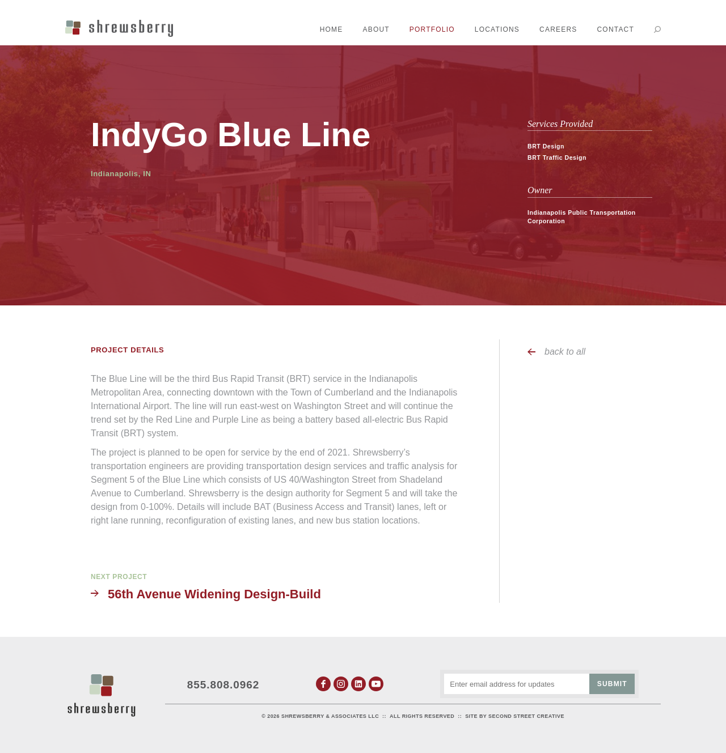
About (376, 29)
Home (331, 29)
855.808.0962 (223, 685)
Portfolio (432, 29)
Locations (497, 29)
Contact (615, 29)
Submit (612, 684)
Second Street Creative (526, 716)
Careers (558, 29)
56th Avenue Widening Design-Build (214, 594)
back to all (564, 351)
